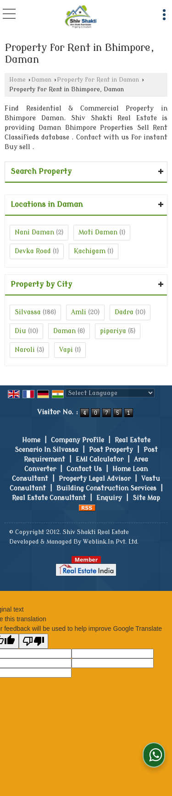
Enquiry (109, 498)
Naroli (25, 349)
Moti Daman (97, 232)
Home (17, 80)
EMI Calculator (99, 459)
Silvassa (28, 312)
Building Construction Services (106, 488)
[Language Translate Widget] (110, 393)
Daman (41, 80)
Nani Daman (34, 232)
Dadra (124, 312)
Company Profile (77, 440)
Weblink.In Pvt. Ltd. (111, 542)
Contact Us (84, 469)
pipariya (113, 331)
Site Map (146, 498)
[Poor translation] (33, 641)
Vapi (66, 349)
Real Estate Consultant (49, 498)
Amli (78, 312)
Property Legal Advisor (95, 478)
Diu (20, 331)
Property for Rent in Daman (98, 80)
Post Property (111, 449)
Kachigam (89, 251)
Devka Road (33, 251)
